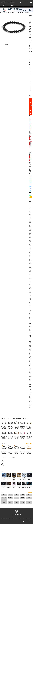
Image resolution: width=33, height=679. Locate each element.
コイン (16, 502)
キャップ (4, 502)
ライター (29, 497)
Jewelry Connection (6, 1)
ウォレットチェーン (4, 498)
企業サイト (23, 520)
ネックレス (16, 494)
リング (4, 494)
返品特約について (13, 519)
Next (25, 27)
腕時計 (10, 502)
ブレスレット (29, 494)
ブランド (3, 12)
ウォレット (16, 497)
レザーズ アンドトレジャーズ (12, 5)
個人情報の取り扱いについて (8, 519)
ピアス (23, 494)
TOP (0, 12)
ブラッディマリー (4, 5)
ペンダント (10, 494)
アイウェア (22, 497)
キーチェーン (10, 497)
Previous (2, 27)
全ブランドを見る (29, 443)
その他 (29, 502)
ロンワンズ (7, 12)
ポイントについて (17, 519)
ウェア (23, 502)
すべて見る (30, 471)
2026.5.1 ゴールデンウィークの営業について (27, 6)
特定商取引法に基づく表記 (3, 519)
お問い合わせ (20, 519)
